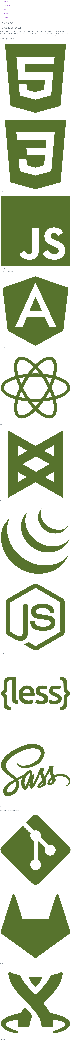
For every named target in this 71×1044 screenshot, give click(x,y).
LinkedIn (6, 17)
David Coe (6, 1)
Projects (6, 9)
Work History (7, 5)
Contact (6, 13)
